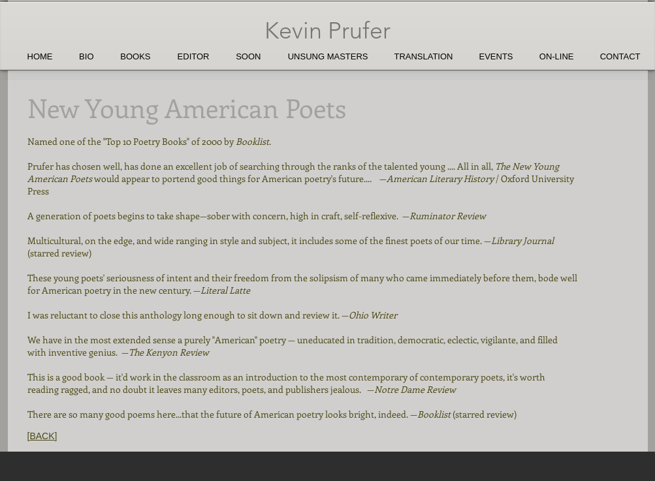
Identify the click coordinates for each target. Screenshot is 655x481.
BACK (41, 436)
